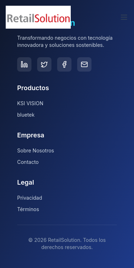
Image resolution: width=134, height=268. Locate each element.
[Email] (84, 64)
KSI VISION (30, 103)
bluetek (26, 115)
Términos (28, 209)
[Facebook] (64, 64)
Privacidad (29, 198)
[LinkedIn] (24, 64)
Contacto (28, 162)
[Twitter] (44, 64)
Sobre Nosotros (35, 150)
